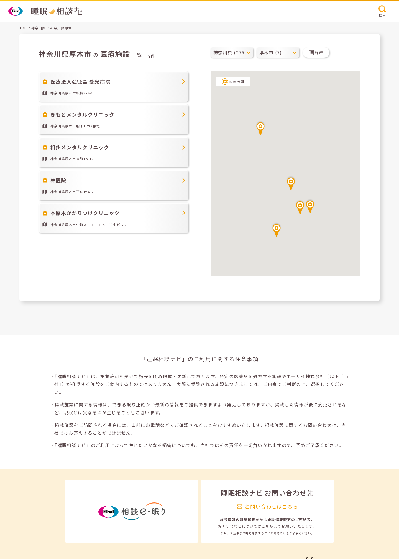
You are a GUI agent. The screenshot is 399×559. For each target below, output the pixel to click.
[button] (291, 183)
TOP (23, 27)
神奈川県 (38, 27)
